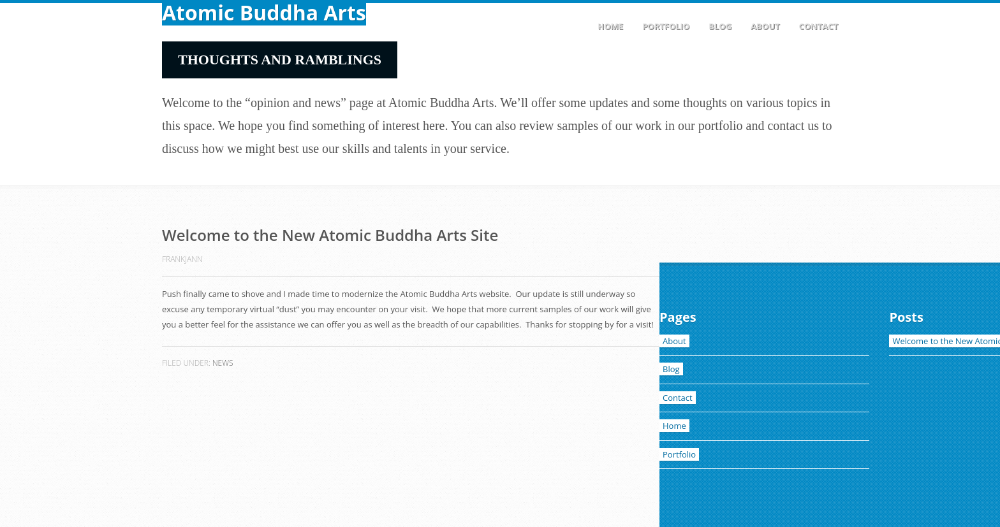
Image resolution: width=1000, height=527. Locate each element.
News (222, 362)
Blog (720, 26)
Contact (818, 26)
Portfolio (665, 26)
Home (610, 26)
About (765, 26)
